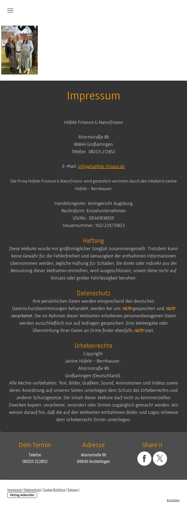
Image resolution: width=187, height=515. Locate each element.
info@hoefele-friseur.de (101, 166)
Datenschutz (32, 490)
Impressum (14, 490)
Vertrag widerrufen (22, 495)
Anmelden (173, 500)
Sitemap (72, 490)
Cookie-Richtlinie (54, 490)
